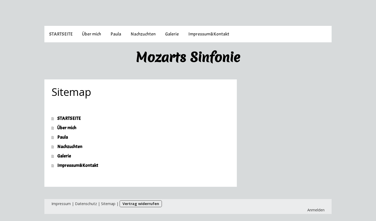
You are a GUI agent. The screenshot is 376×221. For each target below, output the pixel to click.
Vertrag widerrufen (140, 203)
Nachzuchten (143, 34)
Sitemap (108, 203)
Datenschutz (86, 203)
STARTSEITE (61, 34)
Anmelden (316, 209)
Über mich (91, 34)
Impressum (61, 203)
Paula (115, 34)
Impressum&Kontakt (208, 34)
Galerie (172, 34)
